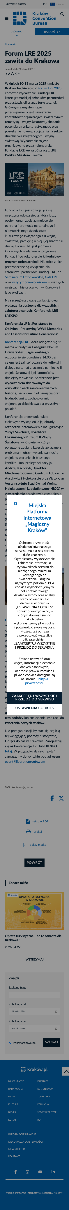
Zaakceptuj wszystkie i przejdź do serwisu (34, 698)
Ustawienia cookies (34, 708)
